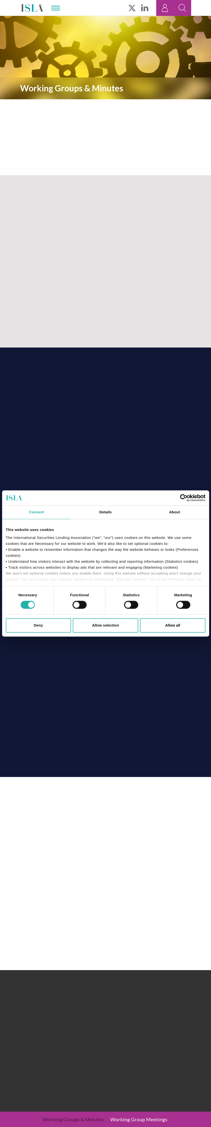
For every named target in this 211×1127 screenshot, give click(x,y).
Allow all (172, 625)
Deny (38, 625)
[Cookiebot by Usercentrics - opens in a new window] (183, 497)
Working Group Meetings (138, 1119)
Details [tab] (105, 512)
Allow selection (105, 625)
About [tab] (174, 512)
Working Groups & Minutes (73, 1119)
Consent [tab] (36, 512)
